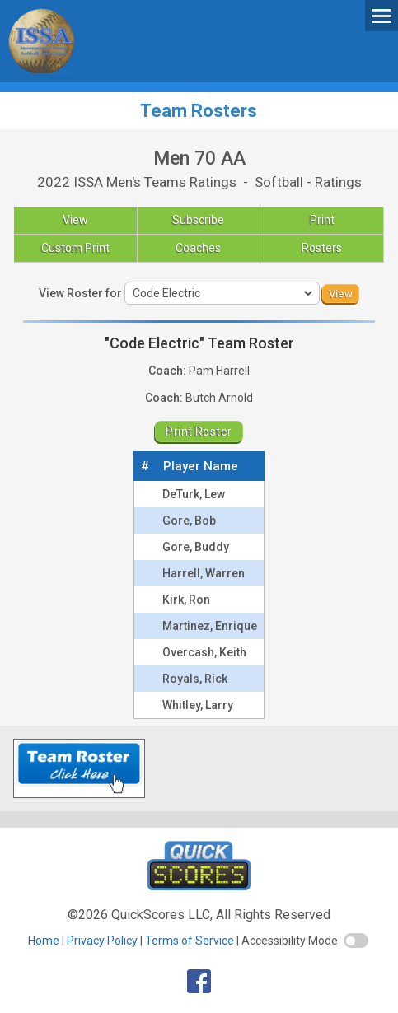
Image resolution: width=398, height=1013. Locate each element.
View (75, 219)
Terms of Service (189, 940)
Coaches (198, 247)
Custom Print (75, 247)
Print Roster (199, 431)
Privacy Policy (102, 940)
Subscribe (198, 219)
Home (43, 940)
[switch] (356, 940)
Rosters (322, 247)
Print (322, 219)
